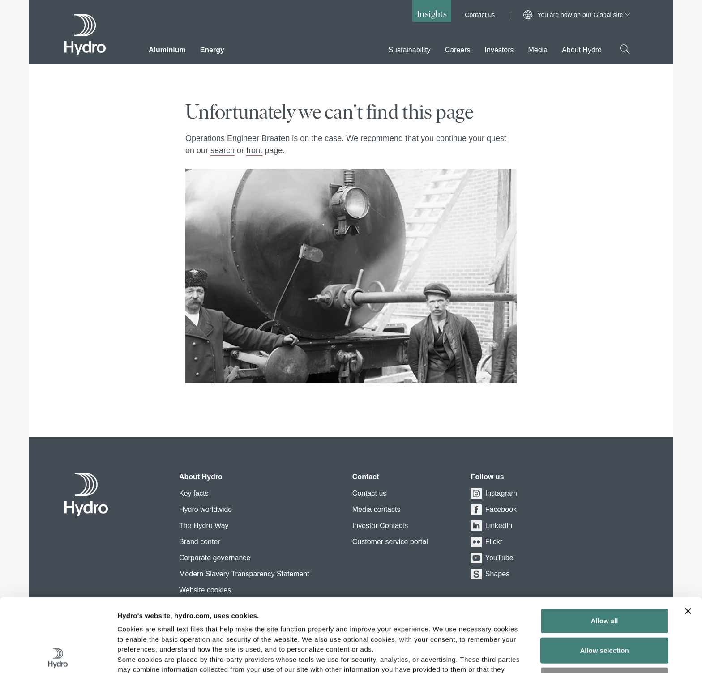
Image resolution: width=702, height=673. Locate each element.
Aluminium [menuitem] (167, 50)
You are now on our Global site (583, 14)
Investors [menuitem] (499, 50)
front (254, 150)
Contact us (480, 14)
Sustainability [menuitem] (409, 50)
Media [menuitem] (538, 50)
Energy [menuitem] (212, 50)
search (222, 150)
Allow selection (604, 577)
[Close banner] (688, 538)
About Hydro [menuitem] (582, 50)
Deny (604, 606)
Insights (432, 13)
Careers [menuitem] (458, 50)
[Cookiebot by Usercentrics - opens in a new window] (58, 655)
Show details (470, 655)
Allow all (604, 547)
